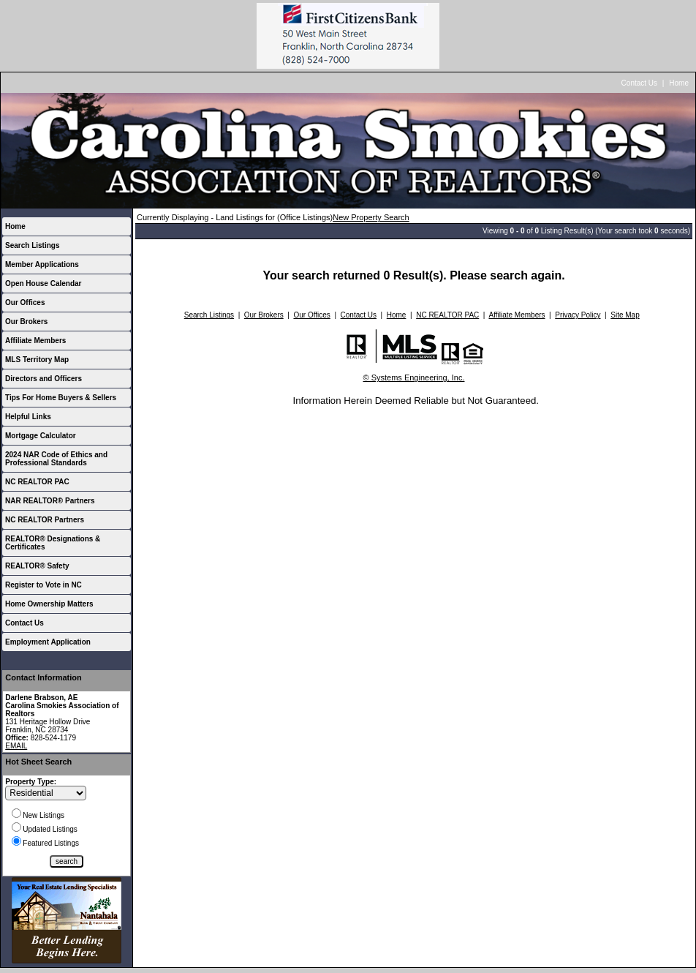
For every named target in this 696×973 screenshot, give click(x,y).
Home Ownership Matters (49, 604)
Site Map (624, 315)
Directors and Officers (43, 379)
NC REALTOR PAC (37, 482)
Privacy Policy (577, 315)
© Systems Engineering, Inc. (414, 377)
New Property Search (371, 217)
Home (679, 83)
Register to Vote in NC (43, 585)
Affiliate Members (35, 341)
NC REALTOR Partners (44, 520)
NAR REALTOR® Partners (50, 501)
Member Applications (42, 264)
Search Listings (32, 245)
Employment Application (48, 642)
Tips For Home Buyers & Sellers (60, 398)
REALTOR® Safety (37, 566)
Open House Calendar (43, 283)
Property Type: (30, 782)
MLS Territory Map (37, 360)
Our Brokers (26, 322)
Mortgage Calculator (40, 436)
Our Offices (25, 302)
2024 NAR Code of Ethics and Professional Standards (56, 459)
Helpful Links (28, 417)
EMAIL (16, 746)
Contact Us (639, 83)
